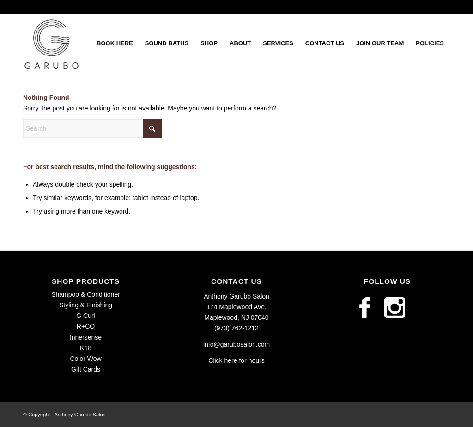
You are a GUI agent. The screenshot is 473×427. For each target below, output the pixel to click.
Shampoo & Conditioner (85, 294)
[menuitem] (115, 43)
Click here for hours (236, 360)
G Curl (85, 315)
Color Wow (85, 358)
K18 (85, 348)
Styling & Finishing (85, 305)
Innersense (86, 337)
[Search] (92, 128)
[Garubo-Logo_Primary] (51, 43)
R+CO (86, 326)
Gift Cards (85, 369)
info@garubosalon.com (236, 344)
